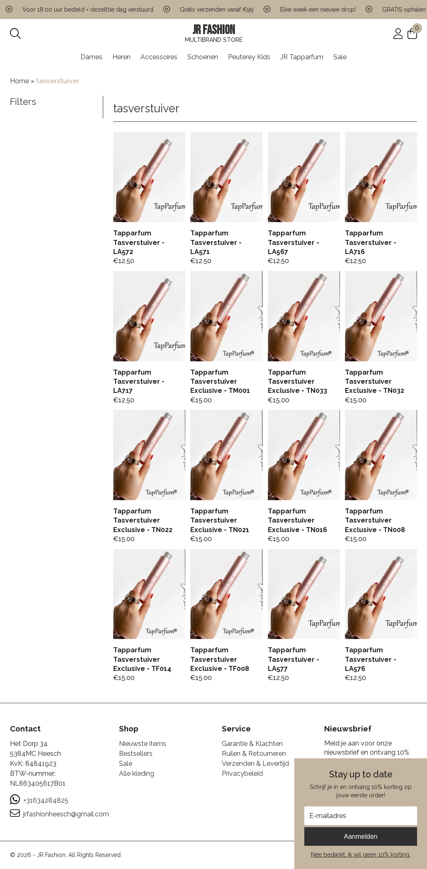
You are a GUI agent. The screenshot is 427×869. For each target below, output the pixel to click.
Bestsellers (136, 754)
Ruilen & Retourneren (254, 754)
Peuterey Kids (249, 57)
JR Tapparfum (301, 57)
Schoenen (202, 57)
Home (19, 81)
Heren (121, 57)
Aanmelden (361, 836)
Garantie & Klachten (252, 744)
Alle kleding (136, 773)
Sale (340, 57)
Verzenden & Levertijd (255, 763)
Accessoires (159, 57)
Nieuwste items (142, 744)
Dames (91, 57)
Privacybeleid (242, 773)
